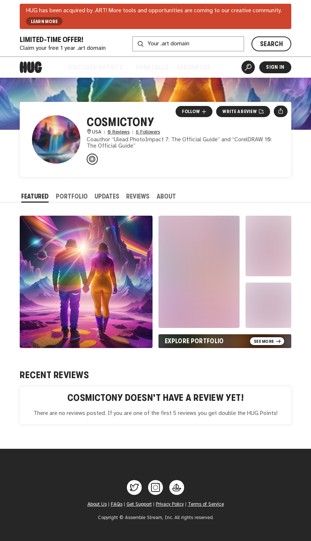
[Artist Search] (248, 67)
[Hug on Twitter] (134, 487)
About (166, 196)
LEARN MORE (44, 21)
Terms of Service (206, 504)
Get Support (139, 504)
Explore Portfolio (194, 341)
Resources (196, 67)
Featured (35, 196)
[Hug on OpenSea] (176, 487)
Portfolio (72, 196)
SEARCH (271, 44)
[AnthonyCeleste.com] (92, 159)
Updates (106, 196)
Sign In (275, 67)
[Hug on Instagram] (155, 487)
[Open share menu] (281, 111)
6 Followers (148, 132)
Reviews (138, 196)
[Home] (31, 67)
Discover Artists (97, 67)
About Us (97, 504)
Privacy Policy (170, 504)
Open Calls (152, 67)
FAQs (116, 504)
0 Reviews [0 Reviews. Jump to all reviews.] (118, 132)
